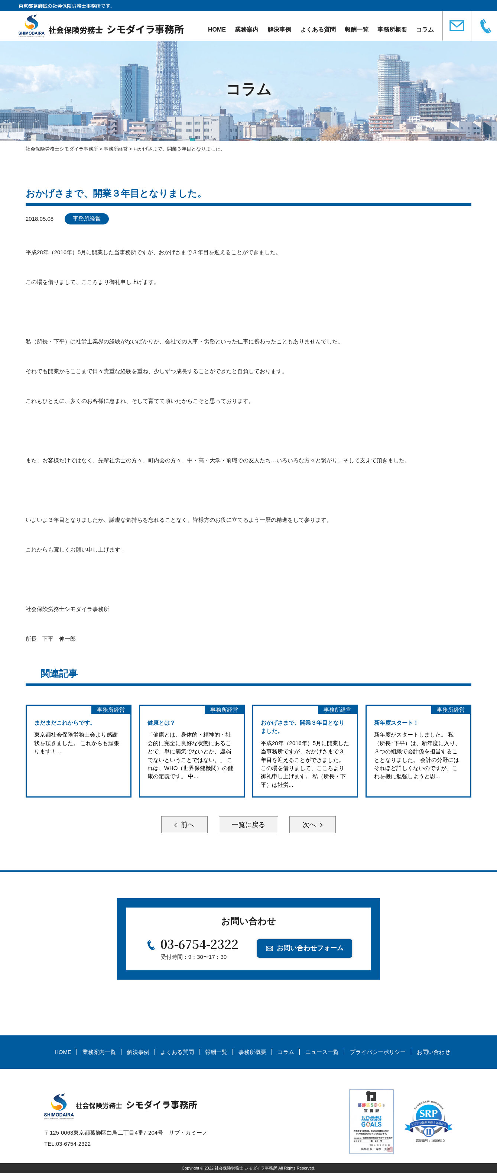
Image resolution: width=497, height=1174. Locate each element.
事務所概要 (391, 29)
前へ (185, 825)
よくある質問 (317, 29)
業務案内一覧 (99, 1053)
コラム (424, 29)
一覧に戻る (248, 825)
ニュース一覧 (322, 1053)
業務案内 (246, 29)
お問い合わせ (433, 1053)
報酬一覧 (356, 29)
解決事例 (278, 29)
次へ (311, 825)
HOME (216, 29)
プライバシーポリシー (378, 1053)
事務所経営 (87, 219)
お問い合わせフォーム (310, 949)
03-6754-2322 (199, 944)
